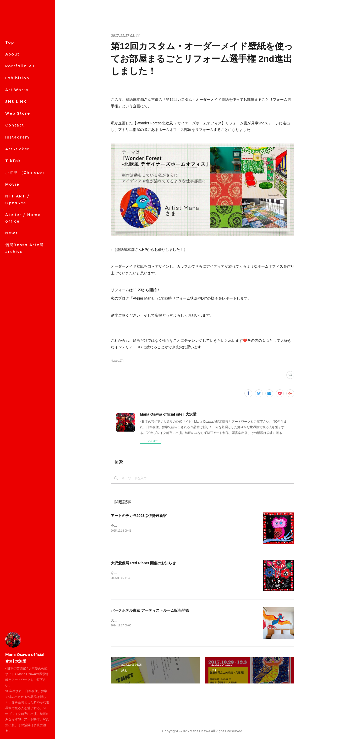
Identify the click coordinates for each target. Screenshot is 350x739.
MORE (12, 113)
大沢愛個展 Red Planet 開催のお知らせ (143, 563)
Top (9, 42)
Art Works (17, 89)
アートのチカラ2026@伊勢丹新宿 (139, 516)
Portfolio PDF (21, 66)
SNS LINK (15, 101)
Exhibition (17, 78)
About (12, 54)
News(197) (117, 360)
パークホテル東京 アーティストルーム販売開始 (150, 610)
